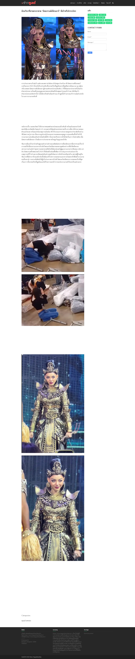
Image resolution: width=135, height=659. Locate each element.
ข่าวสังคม (91, 20)
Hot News (91, 15)
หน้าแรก (72, 3)
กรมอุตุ (90, 17)
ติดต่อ (103, 3)
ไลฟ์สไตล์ (95, 3)
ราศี (108, 23)
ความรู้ (89, 3)
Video (101, 15)
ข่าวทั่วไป (79, 3)
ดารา (100, 23)
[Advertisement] (53, 111)
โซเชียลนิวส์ (91, 23)
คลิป (85, 3)
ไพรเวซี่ (108, 3)
